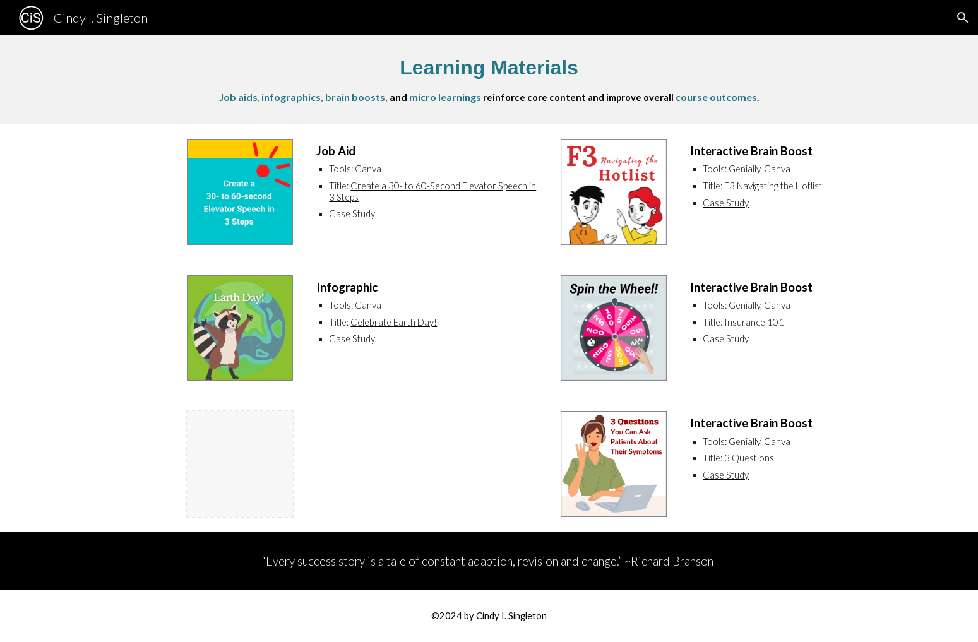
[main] (488, 80)
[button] (963, 18)
